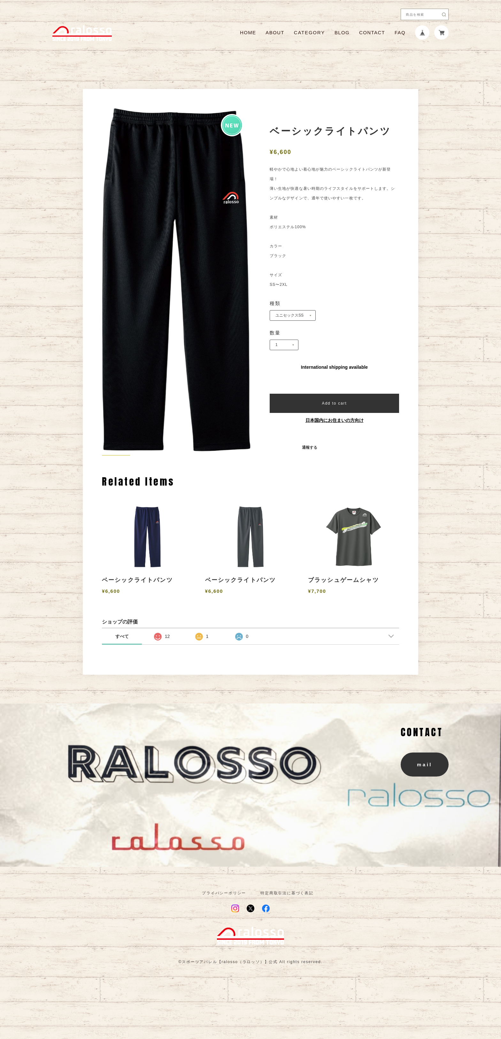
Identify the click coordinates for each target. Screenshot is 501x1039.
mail (424, 793)
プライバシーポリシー (224, 922)
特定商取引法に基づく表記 (286, 922)
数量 (275, 332)
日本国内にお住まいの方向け (334, 420)
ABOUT (275, 32)
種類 (275, 303)
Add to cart (334, 403)
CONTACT (372, 32)
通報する (309, 447)
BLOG (342, 32)
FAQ (400, 32)
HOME (248, 32)
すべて (122, 665)
